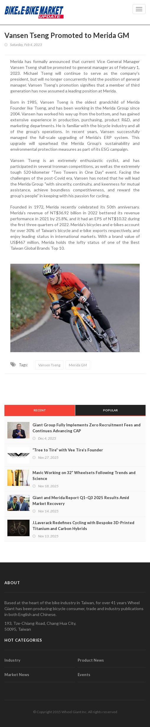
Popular (110, 410)
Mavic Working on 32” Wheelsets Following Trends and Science (84, 475)
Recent (40, 410)
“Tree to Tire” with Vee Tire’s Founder (67, 450)
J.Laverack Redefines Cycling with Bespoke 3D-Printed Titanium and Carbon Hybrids (83, 525)
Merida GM (78, 365)
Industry (12, 660)
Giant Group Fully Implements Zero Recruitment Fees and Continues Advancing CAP (86, 428)
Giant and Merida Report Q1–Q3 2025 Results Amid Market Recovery (80, 500)
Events (84, 674)
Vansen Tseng (49, 365)
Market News (16, 674)
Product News (91, 660)
